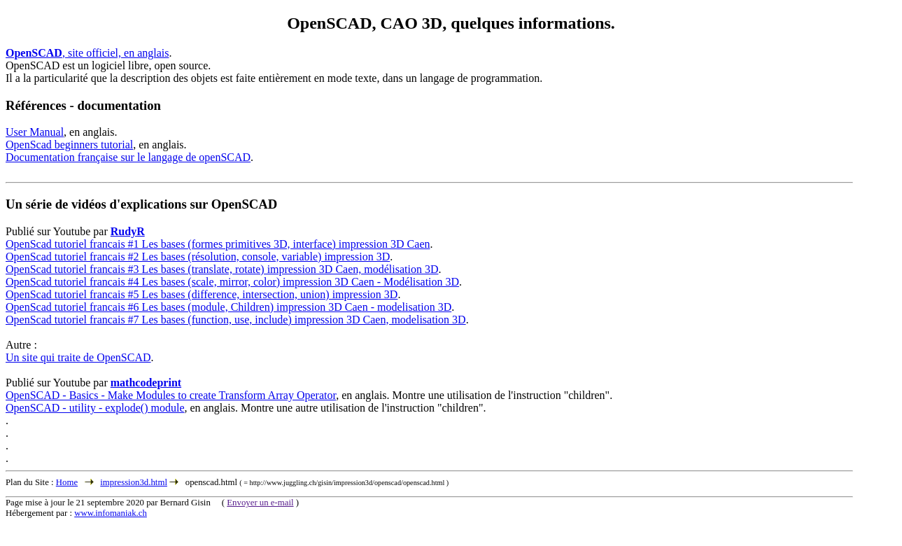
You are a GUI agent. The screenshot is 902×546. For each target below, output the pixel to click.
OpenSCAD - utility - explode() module (95, 408)
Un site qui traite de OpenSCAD (78, 357)
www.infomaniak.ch (110, 513)
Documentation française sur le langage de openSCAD (128, 157)
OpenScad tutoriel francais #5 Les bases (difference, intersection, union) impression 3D (201, 294)
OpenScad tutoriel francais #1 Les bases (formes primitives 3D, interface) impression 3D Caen (218, 244)
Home (67, 482)
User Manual (35, 132)
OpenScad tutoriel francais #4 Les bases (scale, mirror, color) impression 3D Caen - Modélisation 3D (232, 282)
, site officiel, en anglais (87, 53)
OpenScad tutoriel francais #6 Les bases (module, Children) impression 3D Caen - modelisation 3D (228, 307)
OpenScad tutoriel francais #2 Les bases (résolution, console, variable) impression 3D (198, 256)
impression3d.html (133, 482)
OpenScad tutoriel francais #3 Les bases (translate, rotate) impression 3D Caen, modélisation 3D (222, 269)
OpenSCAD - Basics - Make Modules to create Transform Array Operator (171, 395)
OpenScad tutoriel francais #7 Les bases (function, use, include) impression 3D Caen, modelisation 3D (236, 320)
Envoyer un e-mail (260, 502)
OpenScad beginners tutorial (69, 144)
